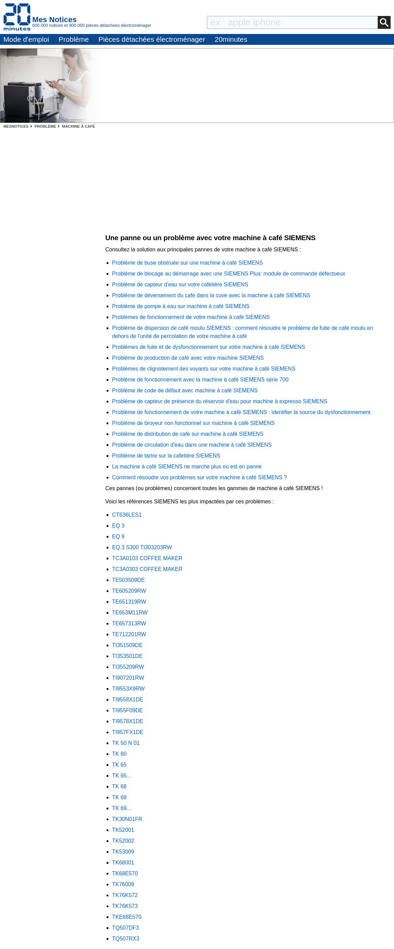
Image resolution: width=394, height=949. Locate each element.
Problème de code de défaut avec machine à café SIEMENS (185, 390)
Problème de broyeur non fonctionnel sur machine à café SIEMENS (193, 423)
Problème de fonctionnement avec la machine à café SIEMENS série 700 (200, 379)
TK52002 (123, 841)
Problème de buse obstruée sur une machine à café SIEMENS (187, 263)
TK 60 (119, 754)
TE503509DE (128, 580)
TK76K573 (125, 906)
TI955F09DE (127, 710)
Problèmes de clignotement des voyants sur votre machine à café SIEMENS (204, 369)
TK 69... (121, 808)
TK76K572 (125, 895)
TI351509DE (127, 645)
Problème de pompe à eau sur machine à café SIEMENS (181, 306)
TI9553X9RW (128, 689)
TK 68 (119, 786)
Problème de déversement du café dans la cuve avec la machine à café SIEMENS (211, 295)
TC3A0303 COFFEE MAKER (147, 569)
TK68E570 (125, 873)
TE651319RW (129, 602)
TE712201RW (129, 634)
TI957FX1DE (127, 732)
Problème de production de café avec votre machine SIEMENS (188, 358)
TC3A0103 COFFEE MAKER (147, 558)
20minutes (231, 39)
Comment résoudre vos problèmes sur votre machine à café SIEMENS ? (199, 477)
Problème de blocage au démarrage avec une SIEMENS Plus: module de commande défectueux (228, 273)
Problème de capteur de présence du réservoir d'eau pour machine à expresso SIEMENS (219, 401)
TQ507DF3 (125, 928)
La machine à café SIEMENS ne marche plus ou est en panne (187, 466)
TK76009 (123, 884)
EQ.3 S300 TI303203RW (142, 547)
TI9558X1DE (127, 699)
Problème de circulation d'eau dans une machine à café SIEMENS (192, 445)
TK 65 (119, 765)
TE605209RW (129, 591)
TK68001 (123, 862)
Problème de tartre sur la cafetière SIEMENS (166, 456)
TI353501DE (127, 656)
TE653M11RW (130, 612)
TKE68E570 (126, 917)
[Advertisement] (197, 179)
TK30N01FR (127, 819)
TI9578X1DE (127, 721)
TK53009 (123, 852)
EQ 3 (118, 526)
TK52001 (123, 830)
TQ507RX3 (125, 939)
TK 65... (121, 775)
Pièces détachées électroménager (151, 39)
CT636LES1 (127, 515)
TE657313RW (129, 623)
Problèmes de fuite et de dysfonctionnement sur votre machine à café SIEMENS (208, 347)
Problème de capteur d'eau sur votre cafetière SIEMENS (180, 284)
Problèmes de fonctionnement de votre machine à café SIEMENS (191, 317)
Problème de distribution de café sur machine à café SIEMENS (188, 434)
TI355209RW (128, 667)
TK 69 (119, 797)
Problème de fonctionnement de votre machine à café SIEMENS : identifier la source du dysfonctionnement (241, 412)
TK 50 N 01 (126, 743)
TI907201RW (128, 678)
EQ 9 (118, 536)
